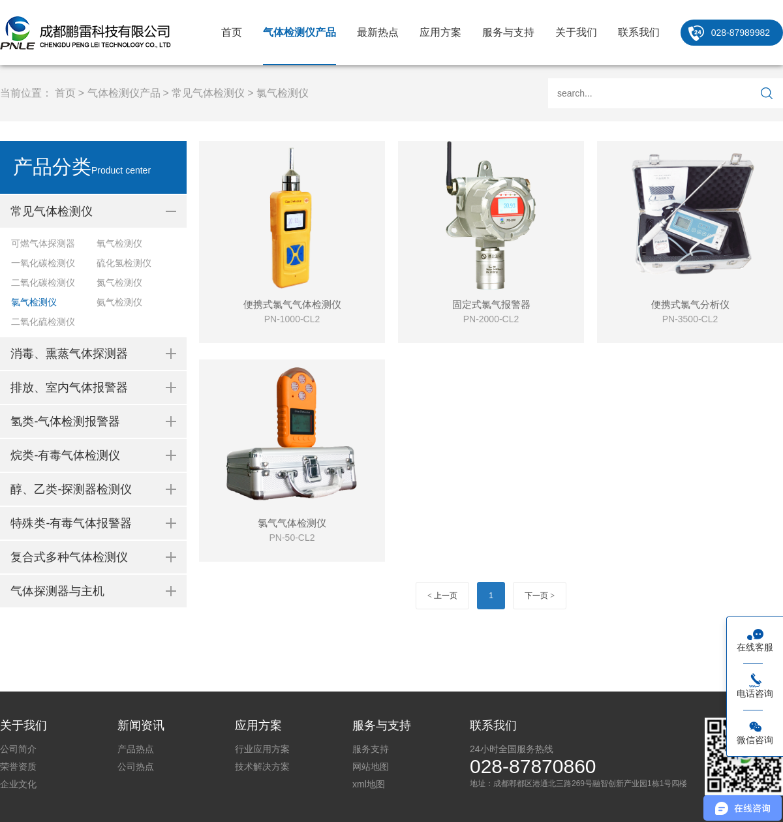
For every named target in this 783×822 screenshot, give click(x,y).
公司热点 (135, 766)
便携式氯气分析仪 (690, 304)
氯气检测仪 (282, 93)
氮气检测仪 (119, 282)
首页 (231, 32)
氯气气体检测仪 (292, 522)
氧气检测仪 (119, 243)
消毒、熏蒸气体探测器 (69, 353)
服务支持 (370, 749)
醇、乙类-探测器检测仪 (71, 489)
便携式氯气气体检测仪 (292, 304)
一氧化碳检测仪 (43, 263)
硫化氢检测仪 (124, 263)
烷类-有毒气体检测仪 (65, 455)
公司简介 (18, 749)
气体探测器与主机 (57, 591)
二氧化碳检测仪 (43, 282)
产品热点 (135, 749)
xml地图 (368, 784)
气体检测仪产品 (299, 32)
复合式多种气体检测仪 (69, 557)
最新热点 (378, 32)
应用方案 (440, 32)
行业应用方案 (262, 749)
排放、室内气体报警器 (69, 387)
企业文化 (18, 784)
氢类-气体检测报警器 (65, 421)
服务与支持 (508, 32)
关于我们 (576, 32)
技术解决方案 (262, 766)
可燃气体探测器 (43, 243)
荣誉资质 (18, 766)
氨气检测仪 (119, 302)
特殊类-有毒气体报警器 (71, 523)
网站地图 (370, 766)
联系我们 (639, 32)
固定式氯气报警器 (491, 304)
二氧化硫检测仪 (43, 321)
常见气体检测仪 (208, 93)
